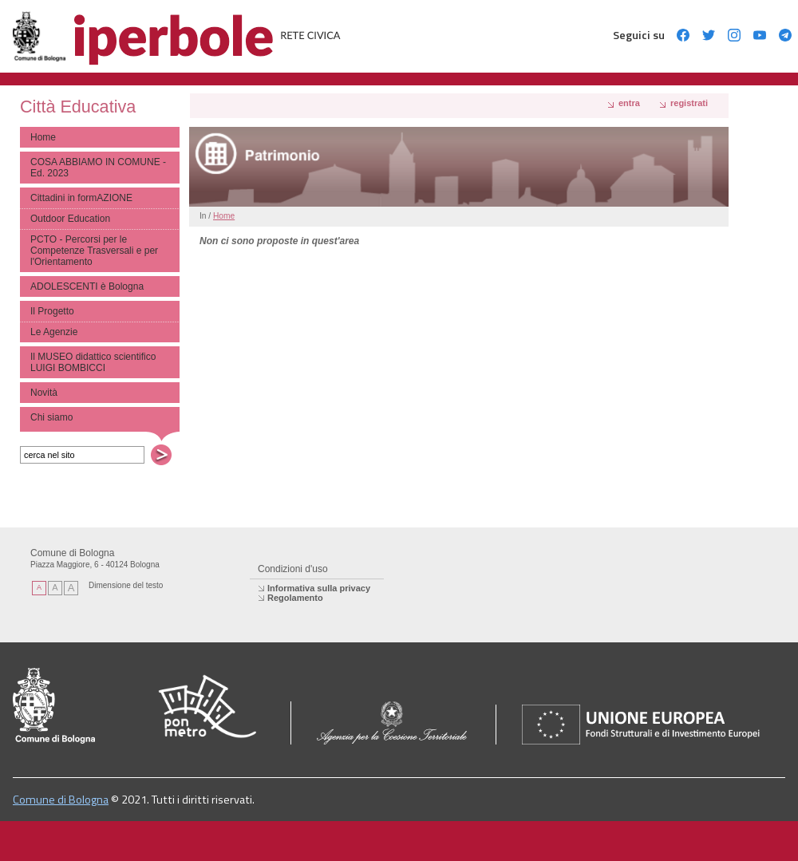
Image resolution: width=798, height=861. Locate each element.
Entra (629, 103)
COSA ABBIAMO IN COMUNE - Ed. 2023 (98, 167)
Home (43, 137)
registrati (689, 103)
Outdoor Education (70, 218)
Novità (43, 392)
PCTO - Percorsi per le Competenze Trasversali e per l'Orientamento (94, 250)
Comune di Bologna (61, 799)
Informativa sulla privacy (318, 588)
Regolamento (295, 597)
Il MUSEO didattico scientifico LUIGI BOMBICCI (93, 362)
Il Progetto (52, 311)
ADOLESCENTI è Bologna (87, 286)
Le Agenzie (53, 332)
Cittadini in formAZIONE (81, 197)
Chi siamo (51, 417)
